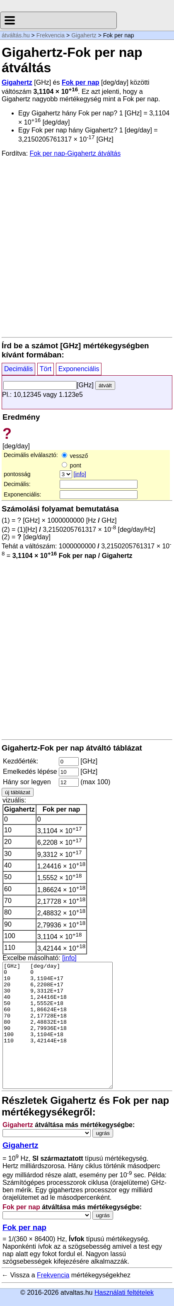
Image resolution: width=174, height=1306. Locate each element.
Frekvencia (50, 35)
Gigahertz (84, 35)
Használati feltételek (124, 1292)
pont (71, 465)
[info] (80, 474)
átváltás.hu (16, 35)
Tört (45, 368)
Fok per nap (80, 82)
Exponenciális (78, 368)
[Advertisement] (87, 246)
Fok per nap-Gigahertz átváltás (75, 153)
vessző (75, 455)
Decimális (18, 368)
